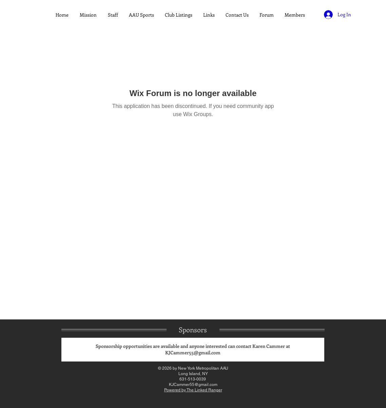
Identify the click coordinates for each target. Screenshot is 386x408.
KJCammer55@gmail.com (192, 352)
